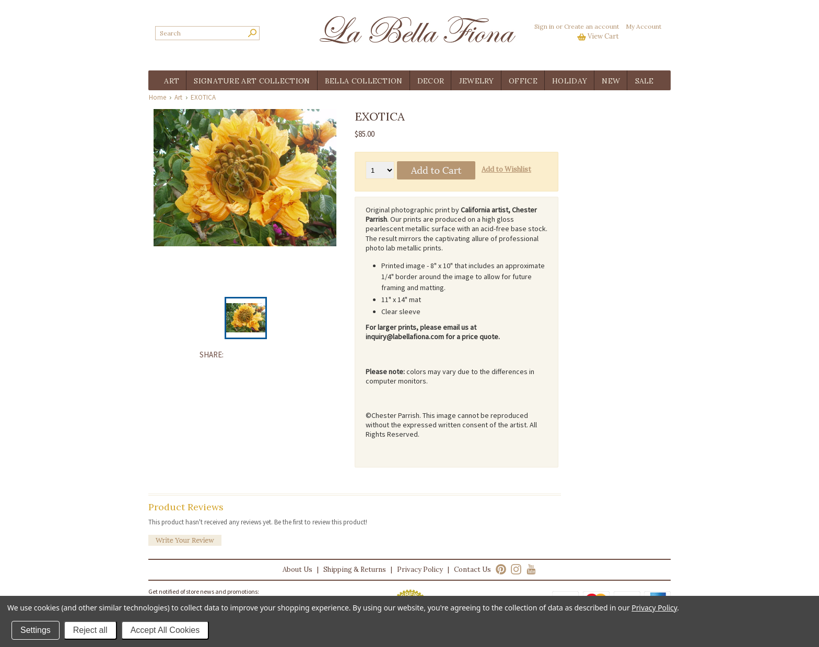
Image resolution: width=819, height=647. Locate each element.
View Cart (603, 36)
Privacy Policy (420, 569)
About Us (297, 569)
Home (157, 97)
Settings (35, 630)
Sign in (544, 26)
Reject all (90, 630)
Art (178, 97)
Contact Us (472, 569)
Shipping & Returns (354, 569)
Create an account (591, 26)
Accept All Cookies (165, 630)
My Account (643, 26)
